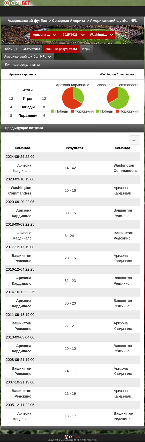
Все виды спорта (120, 11)
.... (134, 140)
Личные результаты (61, 49)
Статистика (31, 49)
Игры (86, 49)
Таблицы (10, 49)
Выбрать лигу (80, 11)
